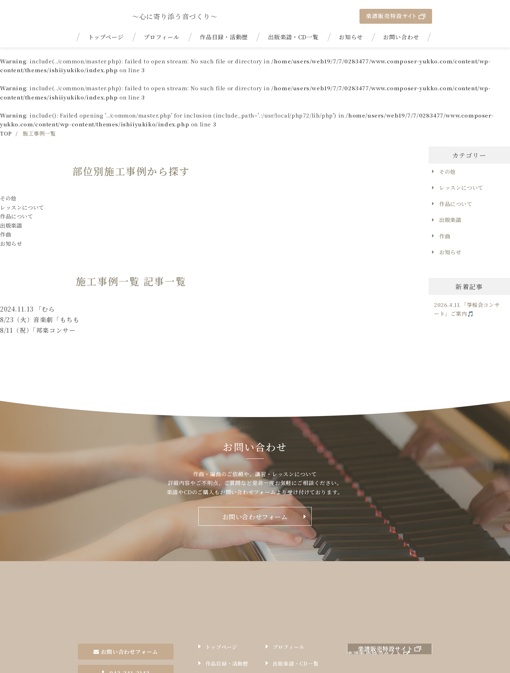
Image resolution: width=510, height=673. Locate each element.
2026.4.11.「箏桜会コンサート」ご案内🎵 (467, 309)
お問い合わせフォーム (255, 516)
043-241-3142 (126, 630)
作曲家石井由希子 (121, 584)
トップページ (106, 37)
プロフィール (162, 37)
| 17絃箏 (121, 16)
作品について (16, 216)
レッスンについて (22, 207)
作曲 (5, 234)
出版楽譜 (11, 225)
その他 (8, 198)
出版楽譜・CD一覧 (293, 37)
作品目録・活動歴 (224, 37)
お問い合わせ (401, 37)
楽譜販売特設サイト (395, 16)
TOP (6, 133)
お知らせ (351, 37)
